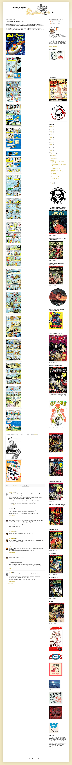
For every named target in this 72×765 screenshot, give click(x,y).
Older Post (43, 586)
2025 (51, 127)
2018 (51, 139)
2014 (51, 145)
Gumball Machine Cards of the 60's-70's (58, 175)
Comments (52, 23)
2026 (51, 126)
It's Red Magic (53, 173)
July (52, 182)
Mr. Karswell (11, 518)
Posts (51, 21)
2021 (51, 134)
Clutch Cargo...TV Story (55, 176)
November (53, 155)
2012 (51, 149)
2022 (51, 132)
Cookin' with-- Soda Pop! (55, 168)
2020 (51, 136)
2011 (51, 150)
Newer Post (8, 586)
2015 (51, 144)
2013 (51, 147)
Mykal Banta (11, 492)
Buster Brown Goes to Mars (56, 170)
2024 (51, 129)
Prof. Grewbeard (12, 531)
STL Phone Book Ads (55, 178)
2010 (51, 152)
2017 (51, 140)
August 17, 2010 (12, 504)
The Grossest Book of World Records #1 (58, 180)
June (52, 183)
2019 (51, 137)
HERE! (35, 434)
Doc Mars (10, 546)
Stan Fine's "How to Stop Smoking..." (58, 171)
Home (25, 586)
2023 (51, 131)
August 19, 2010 (12, 528)
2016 (51, 142)
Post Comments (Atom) (15, 588)
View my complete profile (53, 46)
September (53, 158)
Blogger (41, 758)
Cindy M (10, 572)
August (52, 160)
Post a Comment (10, 583)
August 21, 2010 (12, 534)
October (53, 157)
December (53, 153)
